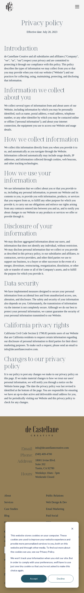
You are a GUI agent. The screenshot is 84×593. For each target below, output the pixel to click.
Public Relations (55, 495)
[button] (76, 7)
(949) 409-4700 (43, 454)
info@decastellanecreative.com (52, 447)
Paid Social (52, 515)
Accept (34, 578)
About (7, 495)
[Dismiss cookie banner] (72, 529)
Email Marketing (55, 509)
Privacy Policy (47, 551)
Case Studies (11, 509)
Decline (61, 578)
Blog (6, 515)
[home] (9, 6)
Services (8, 502)
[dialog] (42, 555)
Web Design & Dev (56, 502)
